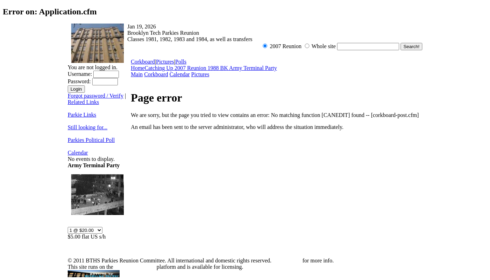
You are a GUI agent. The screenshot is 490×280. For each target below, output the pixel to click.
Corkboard (143, 62)
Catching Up (159, 68)
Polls (180, 62)
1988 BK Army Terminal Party (242, 68)
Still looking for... (87, 127)
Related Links (83, 102)
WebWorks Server (134, 267)
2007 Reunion (191, 68)
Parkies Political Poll (91, 140)
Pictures (165, 62)
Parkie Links (82, 115)
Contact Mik (287, 260)
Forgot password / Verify (95, 96)
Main (137, 74)
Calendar (78, 153)
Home (138, 68)
